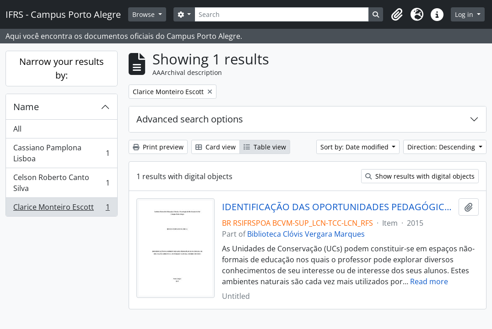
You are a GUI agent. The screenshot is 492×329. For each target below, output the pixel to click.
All (17, 129)
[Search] (282, 14)
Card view (215, 147)
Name (26, 107)
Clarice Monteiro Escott (61, 209)
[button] (397, 15)
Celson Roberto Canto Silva (61, 182)
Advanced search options (189, 119)
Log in (465, 14)
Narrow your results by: (61, 68)
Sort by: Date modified (355, 147)
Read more (429, 281)
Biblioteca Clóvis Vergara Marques (306, 234)
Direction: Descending (442, 147)
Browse (144, 14)
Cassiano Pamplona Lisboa (61, 153)
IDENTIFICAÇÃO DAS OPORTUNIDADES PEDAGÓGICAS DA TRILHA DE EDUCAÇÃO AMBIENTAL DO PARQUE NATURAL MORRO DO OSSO (338, 207)
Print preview (158, 147)
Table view (264, 147)
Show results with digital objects (420, 176)
